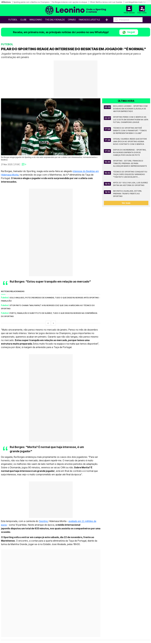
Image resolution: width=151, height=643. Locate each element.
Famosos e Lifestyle (89, 19)
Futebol (12, 19)
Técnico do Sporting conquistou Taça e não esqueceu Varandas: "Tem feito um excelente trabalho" (130, 174)
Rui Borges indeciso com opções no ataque (69, 2)
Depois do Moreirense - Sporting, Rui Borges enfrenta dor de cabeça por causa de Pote (130, 152)
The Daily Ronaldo (55, 19)
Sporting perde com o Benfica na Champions (31, 2)
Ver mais (126, 203)
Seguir (128, 32)
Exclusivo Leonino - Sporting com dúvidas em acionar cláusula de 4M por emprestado (130, 108)
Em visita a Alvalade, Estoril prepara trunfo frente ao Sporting (127, 193)
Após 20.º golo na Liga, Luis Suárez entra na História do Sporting (130, 184)
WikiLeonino (35, 19)
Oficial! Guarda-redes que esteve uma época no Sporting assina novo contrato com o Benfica (130, 141)
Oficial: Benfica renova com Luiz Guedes (106, 2)
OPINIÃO (72, 19)
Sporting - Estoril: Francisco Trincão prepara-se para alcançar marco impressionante (130, 163)
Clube (23, 19)
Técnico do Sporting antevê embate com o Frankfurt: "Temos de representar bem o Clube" (130, 130)
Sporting (43, 521)
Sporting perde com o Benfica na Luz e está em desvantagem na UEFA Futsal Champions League (130, 119)
